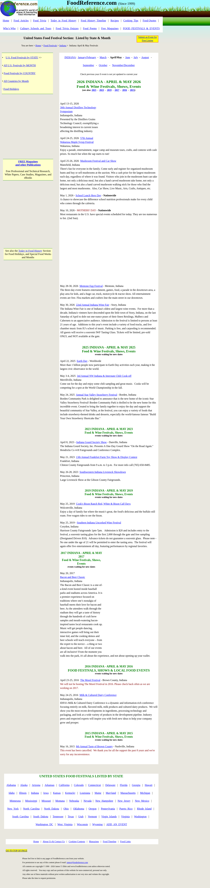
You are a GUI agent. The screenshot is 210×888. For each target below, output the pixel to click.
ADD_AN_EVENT (116, 824)
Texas (71, 816)
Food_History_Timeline (93, 20)
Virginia (125, 816)
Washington (140, 816)
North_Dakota (51, 808)
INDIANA (70, 57)
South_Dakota (40, 816)
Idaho (12, 793)
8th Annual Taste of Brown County (94, 746)
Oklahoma (78, 808)
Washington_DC (44, 824)
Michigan (145, 793)
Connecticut (94, 785)
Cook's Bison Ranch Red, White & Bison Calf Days (103, 503)
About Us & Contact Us (54, 841)
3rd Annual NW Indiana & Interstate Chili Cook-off (104, 375)
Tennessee (58, 816)
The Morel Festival (90, 680)
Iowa (46, 793)
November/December (123, 65)
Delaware (110, 785)
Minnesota (15, 800)
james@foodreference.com (77, 862)
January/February (87, 57)
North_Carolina (31, 808)
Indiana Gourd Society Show (91, 442)
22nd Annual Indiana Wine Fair (92, 304)
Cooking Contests (77, 841)
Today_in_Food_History (63, 20)
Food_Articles (21, 20)
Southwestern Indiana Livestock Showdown (103, 472)
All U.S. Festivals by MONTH (20, 65)
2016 (124, 90)
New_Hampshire (104, 800)
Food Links (125, 841)
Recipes (115, 20)
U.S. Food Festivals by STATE (22, 57)
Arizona (36, 785)
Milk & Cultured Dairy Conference (98, 695)
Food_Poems (90, 28)
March (103, 57)
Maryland (111, 793)
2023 (101, 90)
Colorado (79, 785)
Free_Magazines (110, 28)
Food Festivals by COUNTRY (20, 73)
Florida (123, 785)
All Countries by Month (16, 81)
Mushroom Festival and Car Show (98, 160)
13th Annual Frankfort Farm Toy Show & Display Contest (106, 457)
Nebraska (74, 800)
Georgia (136, 785)
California (64, 785)
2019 (109, 90)
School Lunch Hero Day (88, 195)
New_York (13, 808)
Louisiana (85, 793)
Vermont (92, 816)
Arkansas (49, 785)
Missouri (46, 800)
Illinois (22, 793)
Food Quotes (149, 20)
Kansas (57, 793)
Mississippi (31, 800)
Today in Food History (30, 250)
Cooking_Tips (130, 20)
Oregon (92, 808)
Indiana (62, 45)
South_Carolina (20, 816)
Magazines (94, 841)
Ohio (66, 808)
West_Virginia (65, 824)
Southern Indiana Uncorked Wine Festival (99, 522)
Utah (80, 816)
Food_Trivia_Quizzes (67, 28)
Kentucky (70, 793)
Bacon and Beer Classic (72, 577)
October (103, 65)
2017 (117, 90)
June (127, 57)
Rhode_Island (144, 808)
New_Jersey (124, 800)
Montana (60, 800)
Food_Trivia (39, 20)
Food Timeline (109, 841)
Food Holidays (11, 89)
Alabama (11, 785)
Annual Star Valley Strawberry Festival (96, 394)
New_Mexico (142, 800)
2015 (132, 90)
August (145, 57)
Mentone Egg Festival (91, 286)
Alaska (23, 785)
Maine (98, 793)
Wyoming (97, 824)
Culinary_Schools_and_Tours (35, 28)
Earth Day (82, 361)
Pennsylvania (108, 808)
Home (6, 20)
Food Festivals (50, 45)
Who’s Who (9, 28)
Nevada (88, 800)
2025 (94, 90)
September (88, 65)
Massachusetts (128, 793)
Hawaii (148, 785)
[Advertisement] (28, 123)
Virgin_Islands (109, 816)
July (136, 57)
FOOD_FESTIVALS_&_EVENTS (141, 28)
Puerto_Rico (126, 808)
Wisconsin (82, 824)
